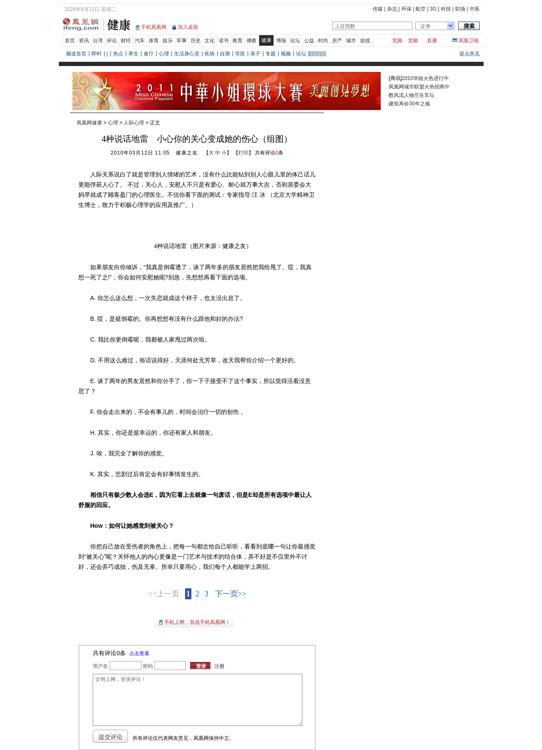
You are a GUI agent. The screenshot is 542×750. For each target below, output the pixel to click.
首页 (70, 41)
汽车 (140, 41)
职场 (460, 9)
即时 (96, 54)
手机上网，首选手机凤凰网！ (197, 622)
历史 (196, 41)
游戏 (365, 41)
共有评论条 (269, 153)
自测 (225, 54)
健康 (266, 40)
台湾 (98, 41)
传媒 (378, 9)
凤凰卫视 (469, 41)
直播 (432, 41)
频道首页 (76, 54)
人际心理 (134, 123)
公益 (309, 41)
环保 (406, 9)
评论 (112, 41)
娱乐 (168, 41)
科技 (446, 9)
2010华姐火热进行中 (425, 78)
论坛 (295, 41)
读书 (223, 41)
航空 (420, 9)
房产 (337, 41)
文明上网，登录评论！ (197, 700)
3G (433, 9)
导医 (240, 54)
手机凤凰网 (153, 27)
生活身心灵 (186, 54)
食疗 (149, 54)
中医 (475, 9)
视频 (286, 54)
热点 (118, 54)
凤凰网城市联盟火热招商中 (419, 87)
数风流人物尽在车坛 (411, 95)
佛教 (251, 41)
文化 (210, 41)
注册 (219, 666)
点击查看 (139, 653)
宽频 (397, 41)
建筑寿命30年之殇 (409, 104)
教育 (237, 41)
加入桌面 (188, 27)
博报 (281, 41)
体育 (154, 41)
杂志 (392, 9)
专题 (270, 54)
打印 (243, 153)
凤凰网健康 (89, 123)
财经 (126, 41)
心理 (164, 54)
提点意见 (469, 54)
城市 (351, 41)
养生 (133, 54)
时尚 (323, 41)
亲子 (255, 54)
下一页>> (230, 594)
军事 (182, 41)
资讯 (84, 41)
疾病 (210, 54)
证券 (425, 26)
